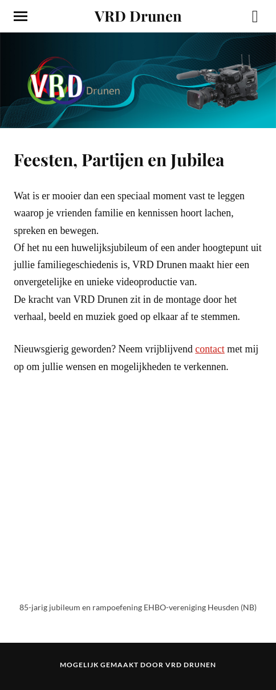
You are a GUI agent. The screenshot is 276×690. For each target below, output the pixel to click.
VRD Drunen (138, 15)
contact (210, 349)
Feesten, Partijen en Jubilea (119, 159)
